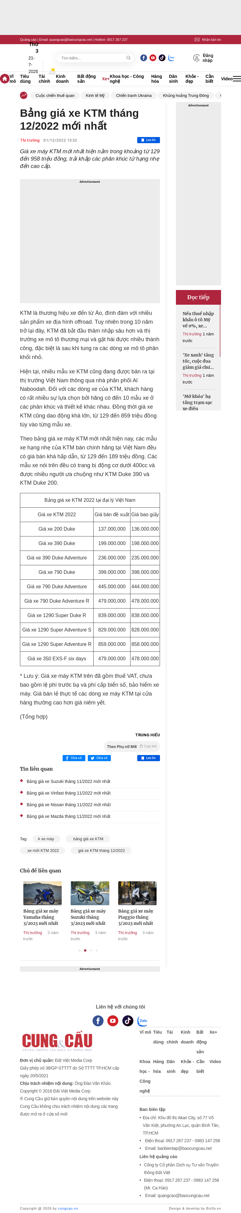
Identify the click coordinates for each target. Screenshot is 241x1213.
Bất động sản (86, 79)
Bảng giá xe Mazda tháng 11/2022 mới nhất (69, 816)
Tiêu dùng (25, 79)
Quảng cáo (28, 39)
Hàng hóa (156, 79)
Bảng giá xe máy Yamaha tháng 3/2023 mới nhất (51, 917)
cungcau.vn (68, 1208)
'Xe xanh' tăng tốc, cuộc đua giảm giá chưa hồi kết (198, 361)
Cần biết (210, 79)
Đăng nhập (203, 58)
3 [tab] (91, 950)
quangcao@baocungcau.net (70, 39)
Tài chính (44, 79)
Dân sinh (173, 79)
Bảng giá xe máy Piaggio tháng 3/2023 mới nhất (146, 917)
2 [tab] (85, 950)
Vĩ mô (13, 79)
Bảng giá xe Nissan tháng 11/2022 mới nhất (69, 804)
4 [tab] (97, 950)
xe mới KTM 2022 (42, 850)
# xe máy (46, 839)
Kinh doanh (62, 79)
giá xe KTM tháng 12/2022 (101, 850)
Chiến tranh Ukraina (133, 95)
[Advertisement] (90, 241)
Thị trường (30, 140)
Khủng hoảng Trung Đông (186, 95)
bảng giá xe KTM (87, 839)
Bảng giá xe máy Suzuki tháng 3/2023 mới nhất (99, 917)
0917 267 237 (117, 39)
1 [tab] (79, 950)
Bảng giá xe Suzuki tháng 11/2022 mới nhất (69, 781)
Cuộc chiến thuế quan (55, 95)
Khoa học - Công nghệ (127, 79)
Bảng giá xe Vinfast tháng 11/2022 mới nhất (69, 793)
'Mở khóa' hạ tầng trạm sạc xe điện (197, 402)
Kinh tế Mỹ (95, 95)
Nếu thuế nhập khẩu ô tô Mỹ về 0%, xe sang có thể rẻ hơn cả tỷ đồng (198, 320)
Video (227, 78)
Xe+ (106, 78)
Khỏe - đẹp (192, 79)
